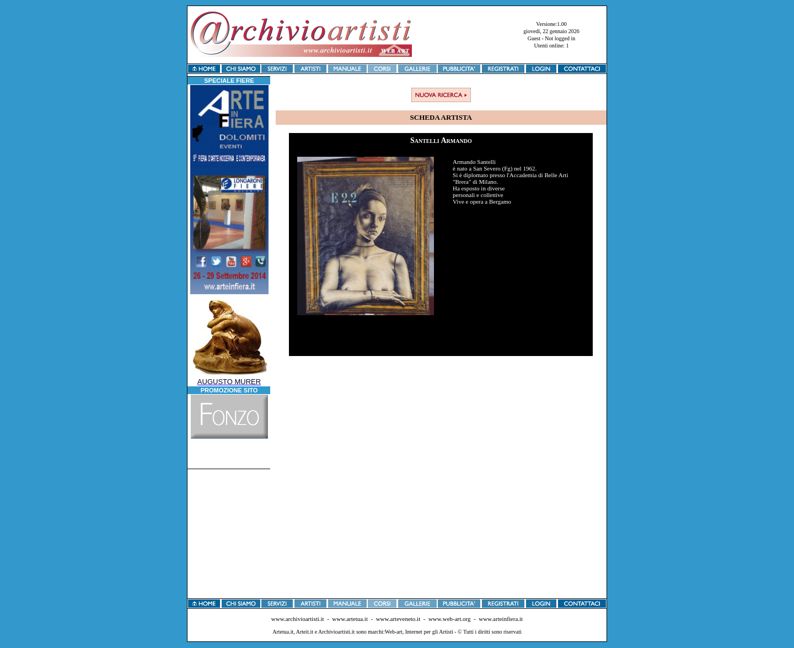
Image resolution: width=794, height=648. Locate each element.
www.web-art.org (449, 618)
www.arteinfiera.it (501, 618)
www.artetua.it (350, 618)
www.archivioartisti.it (297, 618)
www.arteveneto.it (398, 618)
